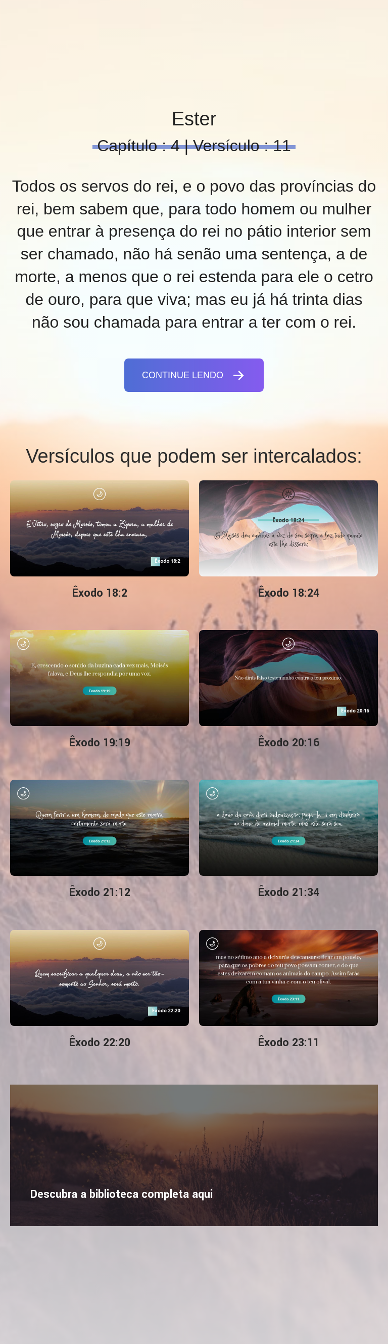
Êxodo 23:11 (288, 1043)
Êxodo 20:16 (288, 743)
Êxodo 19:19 (99, 743)
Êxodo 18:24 (288, 593)
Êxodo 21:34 (288, 892)
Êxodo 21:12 (99, 892)
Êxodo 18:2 (99, 593)
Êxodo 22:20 (99, 1043)
